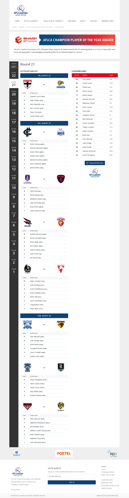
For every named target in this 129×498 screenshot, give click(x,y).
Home (17, 21)
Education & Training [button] (53, 21)
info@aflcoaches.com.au (111, 485)
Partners (72, 21)
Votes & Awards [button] (31, 21)
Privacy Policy (15, 490)
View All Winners (94, 163)
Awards (22, 27)
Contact (94, 21)
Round (14, 75)
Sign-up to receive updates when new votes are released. (66, 472)
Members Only (108, 21)
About (83, 21)
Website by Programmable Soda (107, 496)
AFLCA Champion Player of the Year (40, 27)
